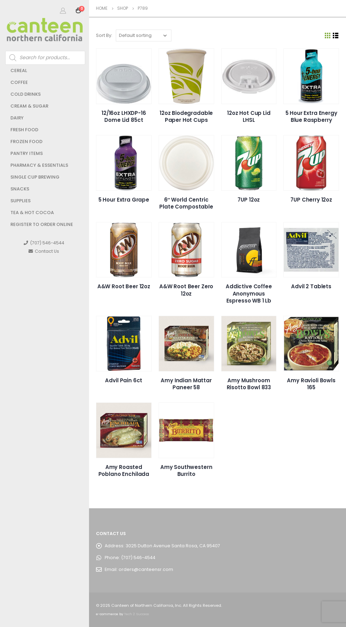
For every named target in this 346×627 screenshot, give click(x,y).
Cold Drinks (25, 94)
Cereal (18, 70)
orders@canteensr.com (146, 569)
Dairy (17, 118)
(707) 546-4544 (44, 243)
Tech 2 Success (136, 614)
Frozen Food (26, 141)
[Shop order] (143, 35)
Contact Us (44, 251)
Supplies (20, 200)
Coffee (19, 82)
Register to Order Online (41, 224)
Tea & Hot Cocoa (32, 212)
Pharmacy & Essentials (39, 165)
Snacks (19, 189)
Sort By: (104, 35)
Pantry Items (26, 153)
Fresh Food (24, 129)
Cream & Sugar (29, 106)
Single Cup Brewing (34, 177)
